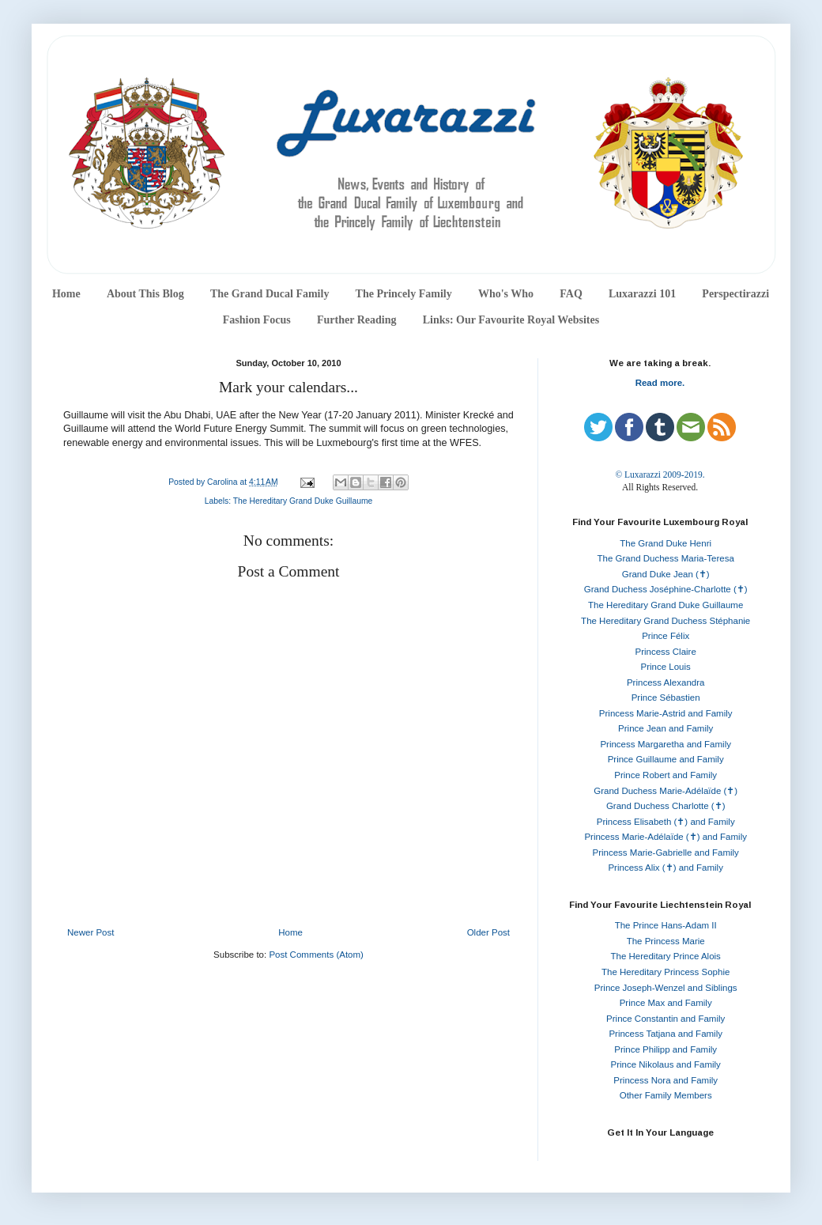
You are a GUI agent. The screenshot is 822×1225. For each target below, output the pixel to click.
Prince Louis (666, 666)
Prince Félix (665, 636)
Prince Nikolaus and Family (666, 1064)
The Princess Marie (666, 941)
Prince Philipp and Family (665, 1049)
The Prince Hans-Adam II (666, 925)
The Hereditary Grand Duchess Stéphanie (665, 621)
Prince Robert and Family (665, 775)
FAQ (571, 294)
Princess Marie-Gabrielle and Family (666, 852)
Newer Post (90, 932)
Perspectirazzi (735, 294)
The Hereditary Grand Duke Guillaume (303, 501)
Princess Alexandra (665, 682)
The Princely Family (404, 294)
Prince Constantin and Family (665, 1018)
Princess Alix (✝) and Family (665, 867)
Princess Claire (665, 651)
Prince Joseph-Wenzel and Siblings (665, 987)
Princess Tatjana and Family (665, 1033)
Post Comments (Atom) (316, 954)
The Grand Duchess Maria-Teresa (666, 558)
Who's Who (506, 294)
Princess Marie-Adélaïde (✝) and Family (665, 836)
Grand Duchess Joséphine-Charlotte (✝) (666, 589)
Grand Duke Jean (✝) (666, 574)
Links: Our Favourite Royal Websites (511, 320)
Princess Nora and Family (665, 1080)
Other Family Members (666, 1095)
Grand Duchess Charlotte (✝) (666, 806)
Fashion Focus (257, 320)
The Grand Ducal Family (270, 294)
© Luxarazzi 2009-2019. (659, 474)
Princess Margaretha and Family (665, 744)
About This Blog (145, 294)
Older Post (488, 932)
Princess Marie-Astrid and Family (666, 713)
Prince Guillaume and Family (666, 759)
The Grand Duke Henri (665, 543)
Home (66, 294)
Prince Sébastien (666, 697)
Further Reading (356, 320)
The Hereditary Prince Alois (666, 956)
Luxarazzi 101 (642, 294)
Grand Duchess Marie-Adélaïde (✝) (665, 791)
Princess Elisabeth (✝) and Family (666, 821)
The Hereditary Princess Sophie (665, 972)
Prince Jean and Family (665, 728)
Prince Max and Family (666, 1003)
